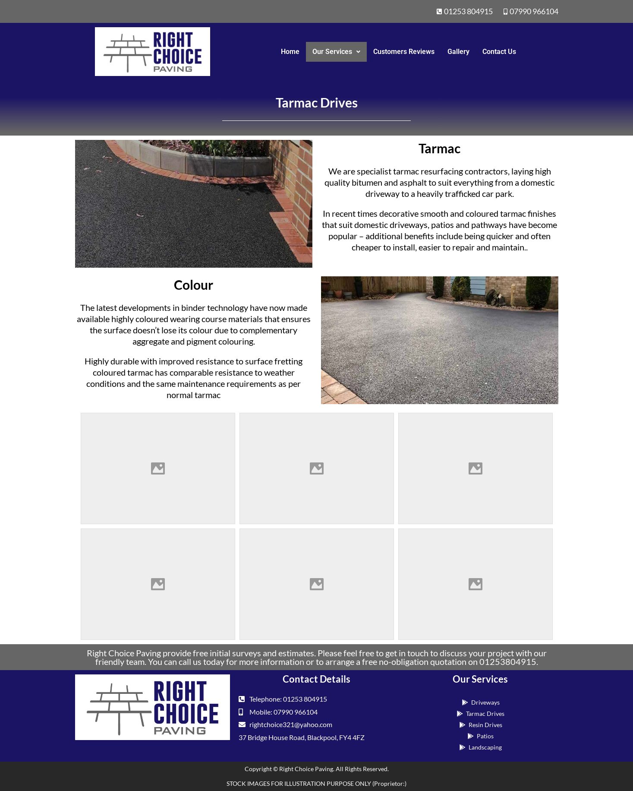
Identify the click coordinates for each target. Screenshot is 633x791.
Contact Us (499, 51)
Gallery (458, 51)
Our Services (336, 51)
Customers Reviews (404, 51)
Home (290, 51)
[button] (336, 52)
